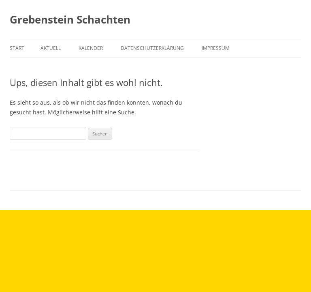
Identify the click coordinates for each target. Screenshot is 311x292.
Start (17, 48)
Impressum (216, 48)
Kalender (91, 48)
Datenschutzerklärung (152, 48)
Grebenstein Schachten (70, 19)
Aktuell (50, 48)
